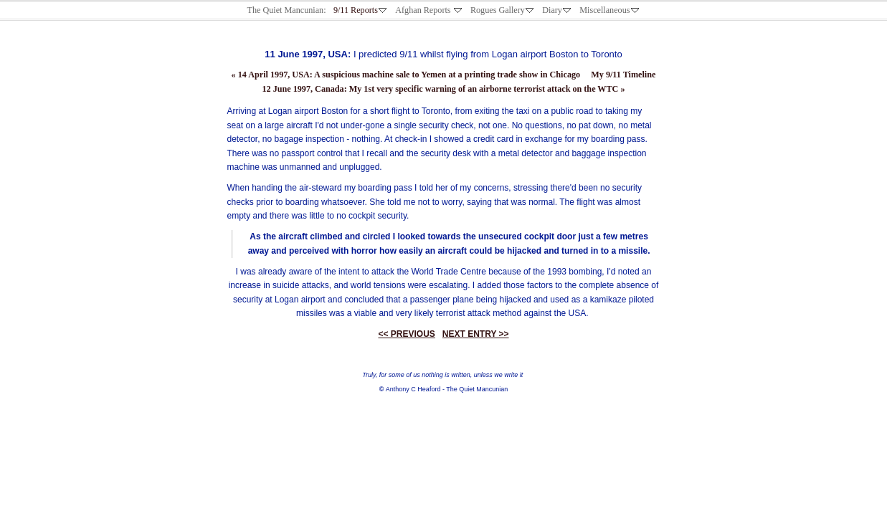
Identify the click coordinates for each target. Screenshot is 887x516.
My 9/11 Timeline (623, 75)
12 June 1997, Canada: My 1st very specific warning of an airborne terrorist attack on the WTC (443, 89)
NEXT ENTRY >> (475, 334)
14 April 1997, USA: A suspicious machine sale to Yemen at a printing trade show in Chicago (406, 75)
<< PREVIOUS (406, 334)
